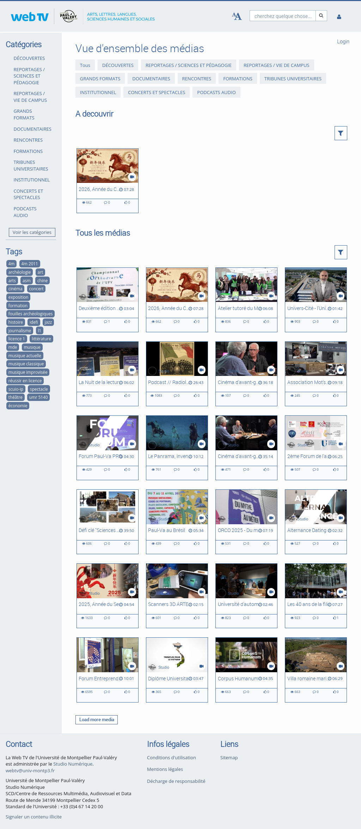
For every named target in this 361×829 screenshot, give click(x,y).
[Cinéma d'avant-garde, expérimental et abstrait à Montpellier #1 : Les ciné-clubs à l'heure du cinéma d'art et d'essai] (246, 447)
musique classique (26, 363)
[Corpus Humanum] (246, 669)
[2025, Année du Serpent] (107, 595)
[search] (283, 15)
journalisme (19, 330)
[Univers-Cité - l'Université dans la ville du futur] (316, 299)
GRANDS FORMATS (24, 114)
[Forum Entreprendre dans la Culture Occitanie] (107, 669)
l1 (39, 330)
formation (17, 305)
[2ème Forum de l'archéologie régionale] (316, 447)
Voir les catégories (32, 232)
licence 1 (16, 338)
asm (27, 280)
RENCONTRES (28, 140)
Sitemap (229, 757)
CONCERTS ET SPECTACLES (28, 194)
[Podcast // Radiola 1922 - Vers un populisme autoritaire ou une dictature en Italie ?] (177, 373)
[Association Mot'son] (316, 373)
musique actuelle (24, 355)
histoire (15, 322)
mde (12, 347)
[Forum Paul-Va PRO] (107, 447)
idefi (34, 322)
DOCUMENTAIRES (32, 129)
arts (12, 280)
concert (36, 288)
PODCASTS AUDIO (25, 211)
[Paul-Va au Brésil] (177, 521)
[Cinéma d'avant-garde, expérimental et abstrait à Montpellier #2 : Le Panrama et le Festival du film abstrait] (246, 373)
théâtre (15, 397)
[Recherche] (322, 15)
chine (42, 280)
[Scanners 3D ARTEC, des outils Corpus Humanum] (177, 595)
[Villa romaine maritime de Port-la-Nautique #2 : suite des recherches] (316, 669)
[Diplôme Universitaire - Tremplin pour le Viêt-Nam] (177, 669)
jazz (48, 322)
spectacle (39, 389)
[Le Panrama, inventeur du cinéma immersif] (177, 447)
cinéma (15, 288)
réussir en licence (25, 380)
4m (11, 263)
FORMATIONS (28, 151)
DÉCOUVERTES (29, 58)
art (40, 272)
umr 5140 (38, 397)
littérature (41, 338)
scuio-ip (15, 389)
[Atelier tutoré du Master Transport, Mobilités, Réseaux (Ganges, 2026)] (246, 299)
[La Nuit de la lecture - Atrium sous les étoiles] (107, 373)
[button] (341, 133)
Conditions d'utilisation (171, 757)
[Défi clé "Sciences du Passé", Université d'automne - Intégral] (107, 521)
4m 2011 (29, 263)
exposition (18, 297)
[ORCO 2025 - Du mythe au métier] (246, 521)
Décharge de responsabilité (176, 781)
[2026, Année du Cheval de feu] (107, 180)
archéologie (19, 272)
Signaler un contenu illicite (34, 816)
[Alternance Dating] (316, 521)
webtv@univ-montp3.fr (30, 770)
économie (17, 405)
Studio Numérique (72, 764)
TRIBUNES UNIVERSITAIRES (31, 165)
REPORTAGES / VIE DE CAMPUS (30, 96)
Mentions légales (165, 769)
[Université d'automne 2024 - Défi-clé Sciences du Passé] (246, 595)
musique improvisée (28, 372)
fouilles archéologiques (30, 313)
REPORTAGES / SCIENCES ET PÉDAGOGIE (29, 76)
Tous (85, 65)
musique (32, 347)
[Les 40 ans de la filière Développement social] (316, 595)
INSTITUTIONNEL (32, 180)
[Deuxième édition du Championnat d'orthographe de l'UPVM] (107, 299)
